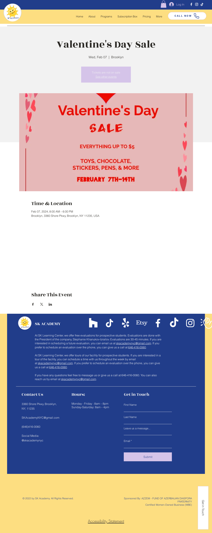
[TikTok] (202, 4)
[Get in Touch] (203, 507)
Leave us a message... (137, 428)
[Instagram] (197, 4)
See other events (106, 76)
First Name (130, 404)
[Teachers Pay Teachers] (93, 323)
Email (127, 441)
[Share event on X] (41, 304)
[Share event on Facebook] (33, 304)
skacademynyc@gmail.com (133, 343)
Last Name (130, 417)
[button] (164, 4)
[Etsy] (141, 323)
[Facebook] (191, 4)
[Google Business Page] (206, 323)
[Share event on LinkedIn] (50, 304)
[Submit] (148, 456)
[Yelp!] (125, 323)
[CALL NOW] (187, 16)
